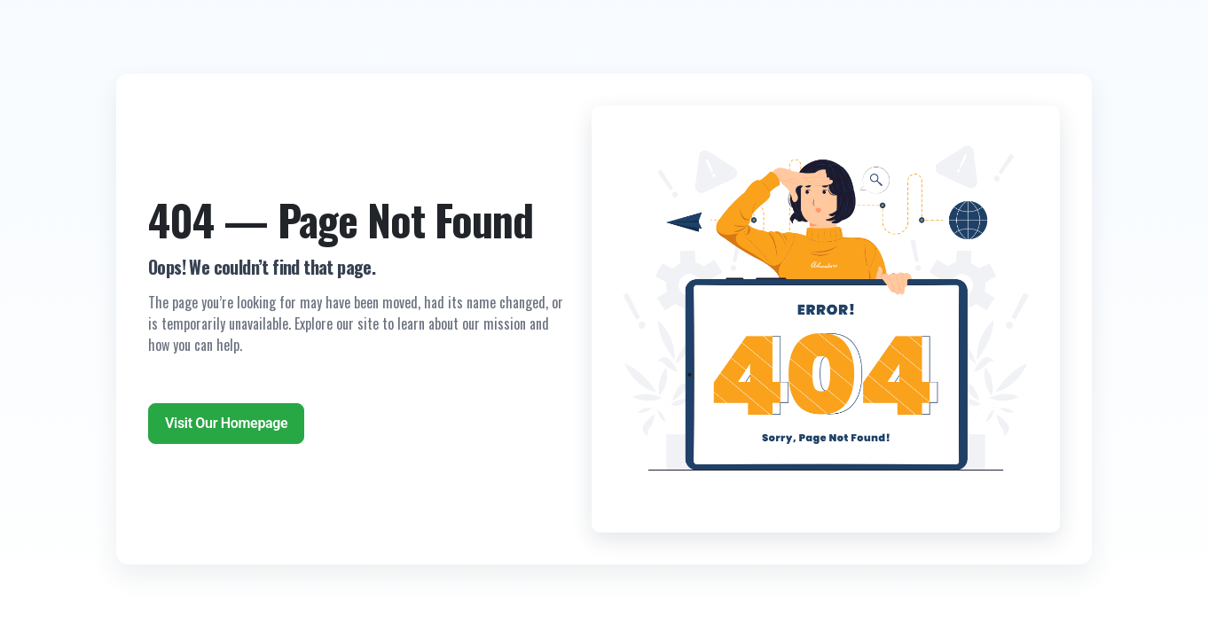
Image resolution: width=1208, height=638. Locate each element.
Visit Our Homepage (226, 423)
